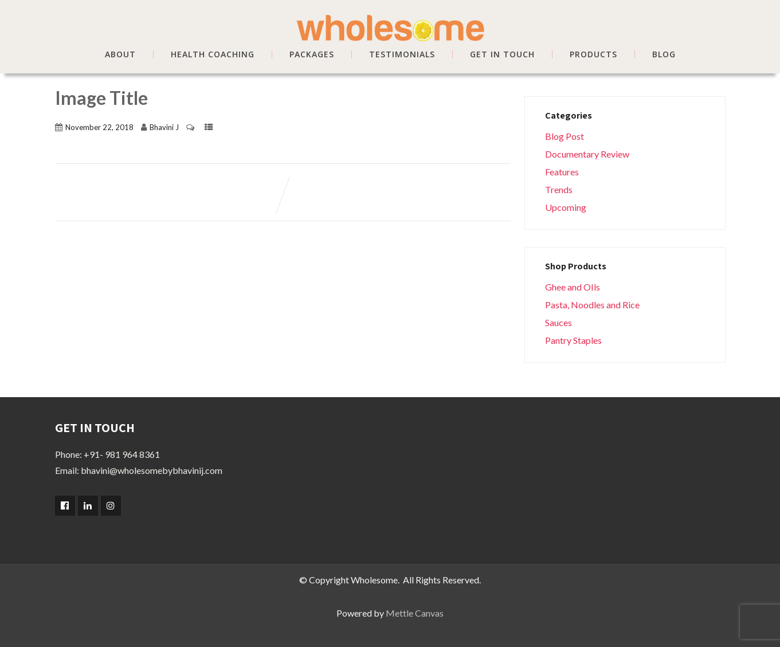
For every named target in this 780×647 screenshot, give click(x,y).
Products (593, 54)
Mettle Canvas (415, 612)
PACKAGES (311, 54)
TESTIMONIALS (402, 54)
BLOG (664, 54)
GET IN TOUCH (502, 54)
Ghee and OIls (572, 286)
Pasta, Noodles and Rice (592, 304)
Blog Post (564, 136)
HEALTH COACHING (212, 54)
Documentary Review (587, 153)
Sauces (558, 322)
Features (562, 171)
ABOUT (120, 54)
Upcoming (565, 207)
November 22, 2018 (99, 127)
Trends (559, 189)
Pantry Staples (573, 340)
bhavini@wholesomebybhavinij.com (151, 470)
